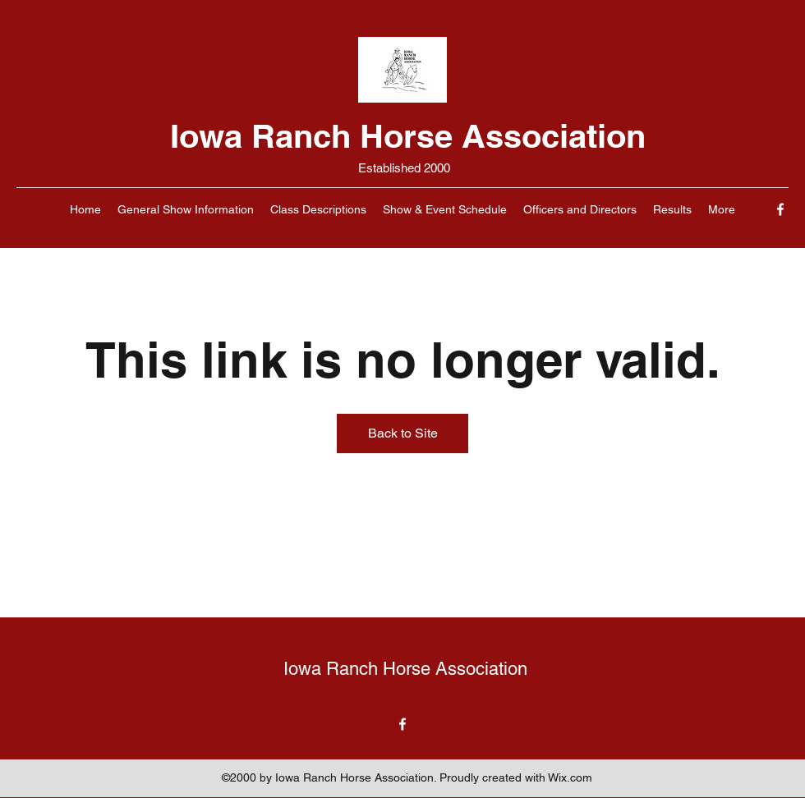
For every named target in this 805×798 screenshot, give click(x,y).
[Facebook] (780, 209)
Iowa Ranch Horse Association (408, 136)
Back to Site (403, 433)
